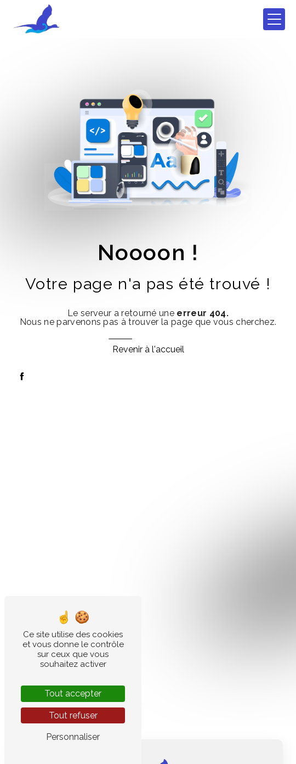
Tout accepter (72, 693)
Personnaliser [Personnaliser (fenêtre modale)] (73, 737)
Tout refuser (73, 715)
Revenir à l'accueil (148, 349)
